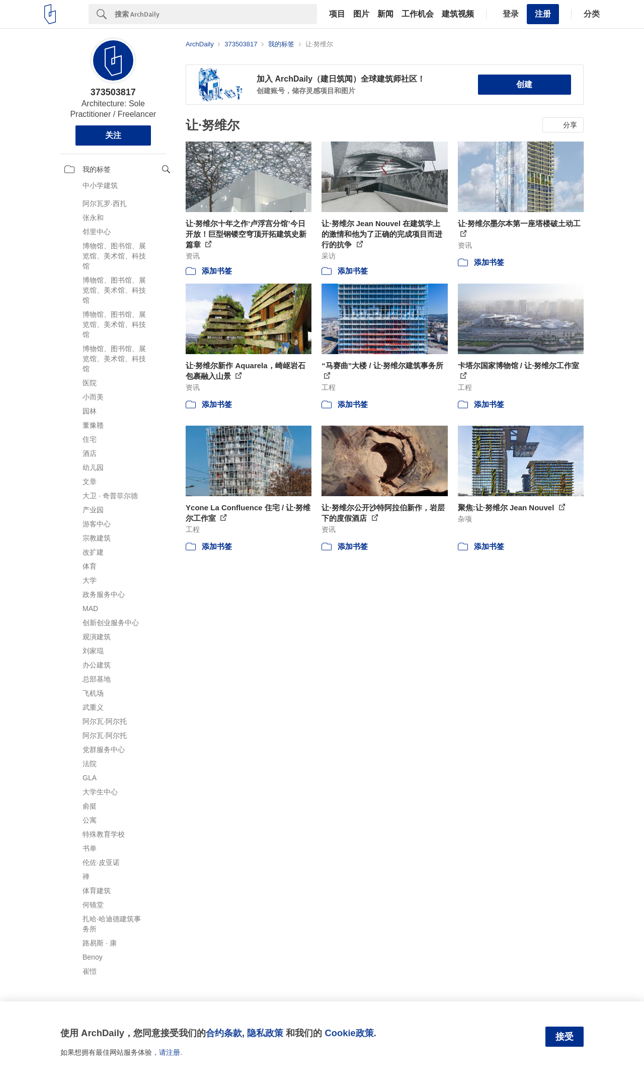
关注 (113, 135)
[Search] (216, 14)
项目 (337, 14)
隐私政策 (265, 1033)
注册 (543, 14)
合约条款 (224, 1033)
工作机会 (417, 14)
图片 (361, 14)
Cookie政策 (349, 1033)
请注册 (169, 1052)
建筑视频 (458, 14)
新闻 (385, 14)
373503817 (113, 92)
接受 (564, 1037)
